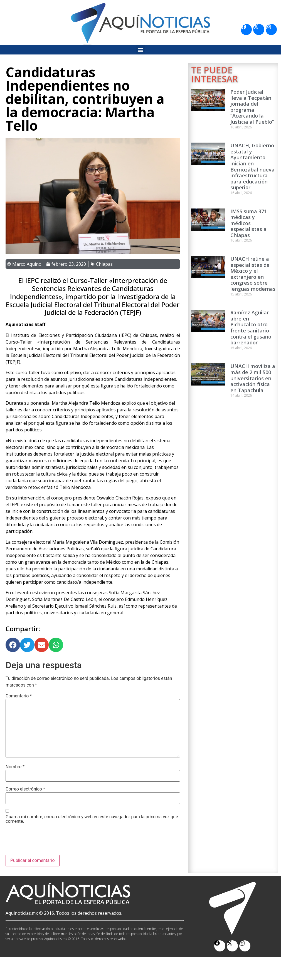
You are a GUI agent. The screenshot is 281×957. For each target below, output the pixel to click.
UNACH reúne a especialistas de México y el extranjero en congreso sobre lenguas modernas (252, 273)
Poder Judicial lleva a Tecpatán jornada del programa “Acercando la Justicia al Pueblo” (252, 106)
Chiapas (104, 264)
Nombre (15, 767)
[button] (140, 49)
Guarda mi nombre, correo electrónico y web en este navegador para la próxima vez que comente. (92, 819)
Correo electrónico (25, 789)
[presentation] (48, 841)
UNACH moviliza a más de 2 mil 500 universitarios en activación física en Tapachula (252, 378)
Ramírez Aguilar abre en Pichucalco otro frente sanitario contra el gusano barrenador (250, 327)
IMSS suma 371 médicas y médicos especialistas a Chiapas (248, 223)
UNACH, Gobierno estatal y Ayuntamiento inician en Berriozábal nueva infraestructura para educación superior (252, 166)
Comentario (19, 696)
